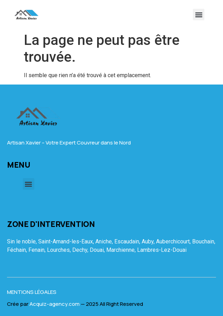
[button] (198, 14)
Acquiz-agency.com (54, 304)
